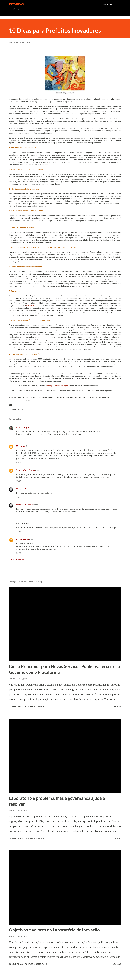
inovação (83, 397)
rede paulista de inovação (57, 386)
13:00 (18, 497)
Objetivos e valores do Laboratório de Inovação (54, 929)
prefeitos (13, 401)
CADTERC (30, 305)
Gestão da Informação (67, 397)
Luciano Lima (22, 539)
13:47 (18, 481)
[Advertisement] (44, 17)
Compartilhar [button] (16, 409)
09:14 (18, 462)
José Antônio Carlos (25, 470)
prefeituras (24, 401)
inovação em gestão (99, 397)
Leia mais (117, 706)
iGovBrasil (17, 4)
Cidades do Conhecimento (42, 397)
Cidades (25, 397)
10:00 (18, 438)
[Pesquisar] (107, 4)
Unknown (20, 446)
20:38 (18, 553)
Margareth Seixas (24, 489)
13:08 (18, 516)
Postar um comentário (19, 559)
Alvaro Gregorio (23, 427)
